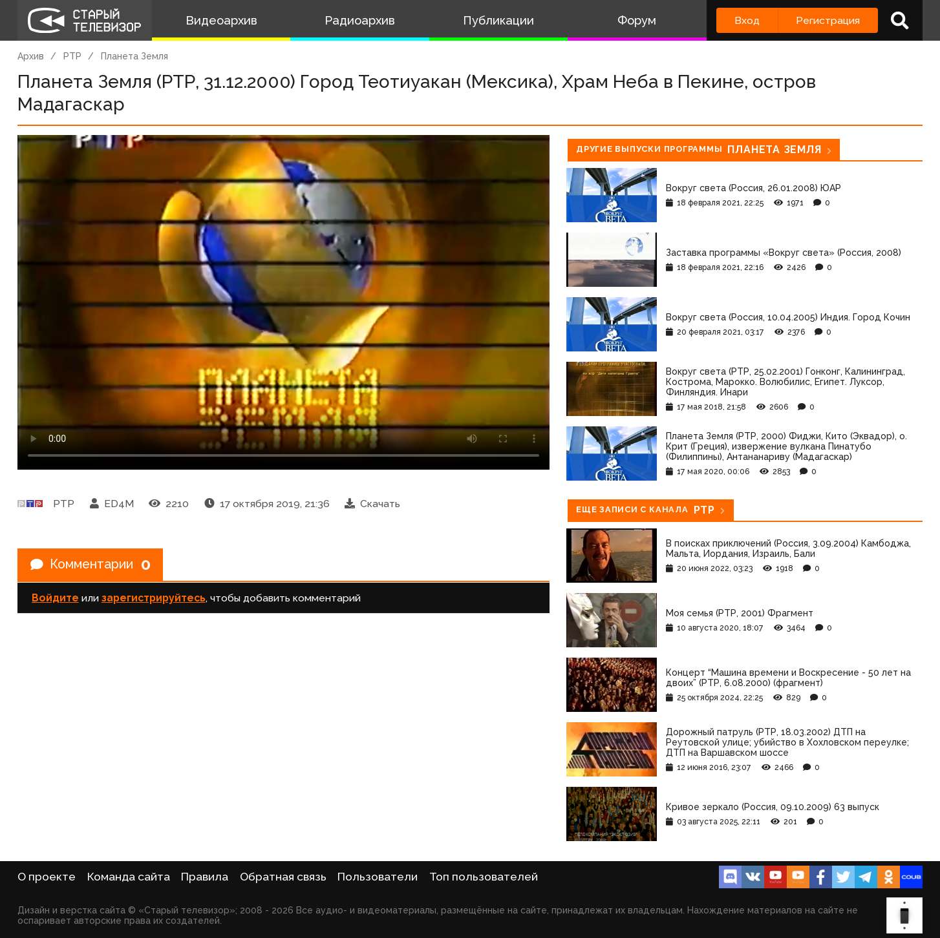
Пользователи (377, 876)
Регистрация (828, 20)
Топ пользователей (483, 876)
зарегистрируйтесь (153, 598)
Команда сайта (128, 876)
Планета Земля (134, 56)
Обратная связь (283, 876)
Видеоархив (221, 20)
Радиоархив (360, 20)
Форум (636, 20)
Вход (747, 20)
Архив (30, 56)
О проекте (46, 876)
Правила (204, 876)
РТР (72, 56)
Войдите (55, 598)
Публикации (498, 20)
